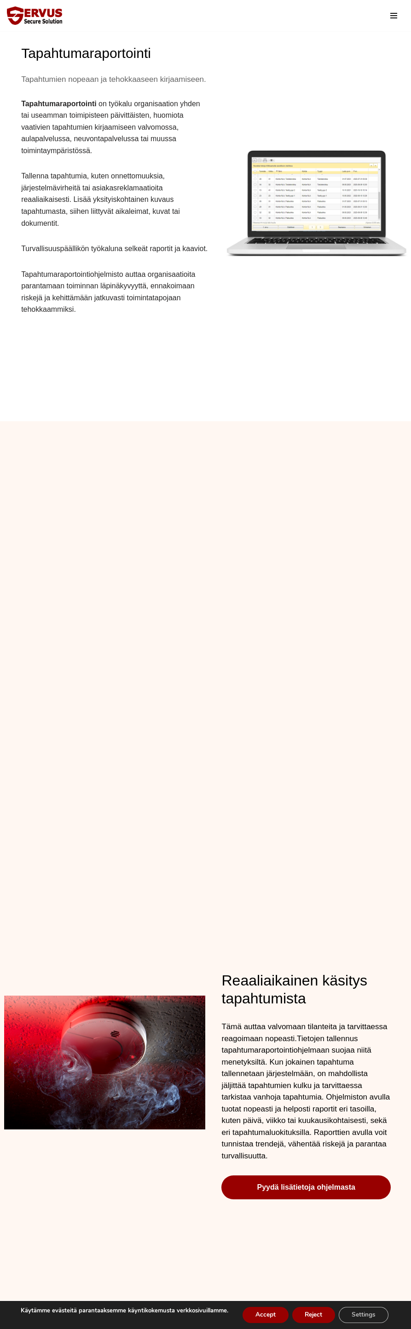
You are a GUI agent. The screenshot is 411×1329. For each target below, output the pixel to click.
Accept (261, 1311)
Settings (365, 1311)
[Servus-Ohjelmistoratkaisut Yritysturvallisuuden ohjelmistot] (34, 15)
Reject (312, 1311)
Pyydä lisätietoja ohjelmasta (306, 1200)
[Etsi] (375, 15)
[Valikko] (393, 15)
